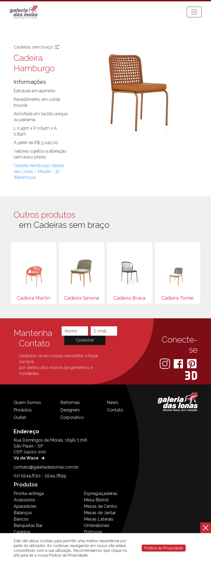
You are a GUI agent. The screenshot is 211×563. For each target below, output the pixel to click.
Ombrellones (96, 525)
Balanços (23, 512)
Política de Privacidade (163, 548)
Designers (70, 410)
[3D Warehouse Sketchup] (191, 375)
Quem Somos (27, 402)
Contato (115, 410)
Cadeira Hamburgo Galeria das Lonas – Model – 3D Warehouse (39, 171)
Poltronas (93, 531)
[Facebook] (179, 363)
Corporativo (72, 417)
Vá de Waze (30, 458)
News (112, 402)
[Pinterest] (192, 363)
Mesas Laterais (98, 519)
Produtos (23, 410)
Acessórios (24, 499)
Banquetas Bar (28, 525)
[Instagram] (165, 363)
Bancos (21, 519)
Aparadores (25, 506)
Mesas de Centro (100, 506)
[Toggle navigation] (194, 12)
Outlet (20, 417)
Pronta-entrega (29, 493)
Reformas (70, 402)
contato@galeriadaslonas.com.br (46, 467)
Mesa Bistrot (96, 499)
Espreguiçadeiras (100, 493)
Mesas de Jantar (100, 512)
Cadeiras (22, 531)
